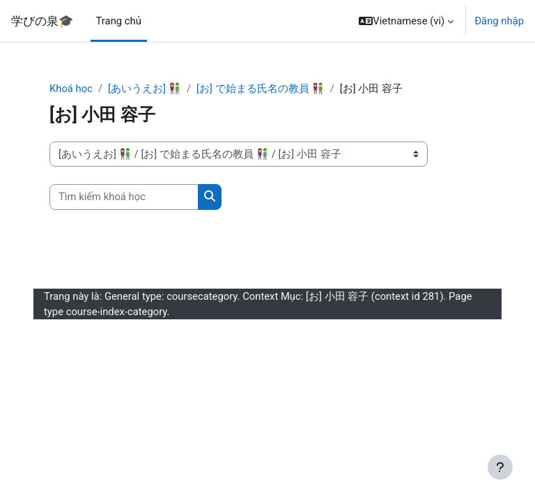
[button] (406, 21)
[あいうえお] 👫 (144, 88)
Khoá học (71, 88)
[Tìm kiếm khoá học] (124, 196)
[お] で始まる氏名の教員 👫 (260, 88)
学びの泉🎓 (42, 21)
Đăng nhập (499, 21)
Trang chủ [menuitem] (118, 21)
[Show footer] (500, 467)
